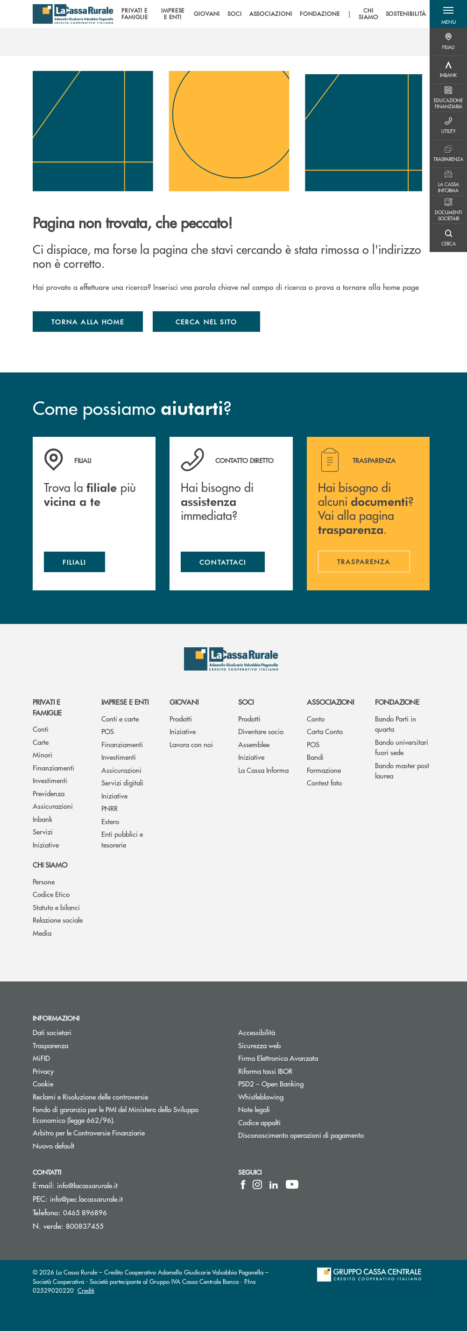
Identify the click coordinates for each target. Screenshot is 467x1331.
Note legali (289, 1109)
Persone (44, 881)
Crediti (86, 1290)
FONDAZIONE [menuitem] (320, 14)
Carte (41, 742)
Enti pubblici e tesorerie (122, 839)
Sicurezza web (294, 1045)
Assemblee (253, 744)
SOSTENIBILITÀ (406, 14)
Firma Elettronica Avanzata (313, 1058)
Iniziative (46, 844)
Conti (41, 729)
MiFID (76, 1058)
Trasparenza (50, 1045)
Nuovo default (89, 1145)
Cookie (43, 1083)
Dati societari (52, 1032)
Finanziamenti (53, 767)
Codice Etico (51, 894)
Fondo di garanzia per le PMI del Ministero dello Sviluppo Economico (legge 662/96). (115, 1114)
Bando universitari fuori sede (401, 747)
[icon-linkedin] (273, 1184)
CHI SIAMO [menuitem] (368, 14)
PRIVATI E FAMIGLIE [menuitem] (134, 14)
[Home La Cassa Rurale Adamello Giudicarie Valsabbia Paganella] (73, 14)
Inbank (42, 819)
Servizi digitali (122, 782)
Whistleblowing (296, 1096)
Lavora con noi (191, 744)
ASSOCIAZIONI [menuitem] (271, 14)
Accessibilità (292, 1032)
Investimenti (50, 780)
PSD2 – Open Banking (306, 1083)
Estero (110, 821)
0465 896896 (85, 1212)
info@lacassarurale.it (87, 1185)
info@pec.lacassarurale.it (86, 1199)
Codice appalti (259, 1122)
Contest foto (324, 782)
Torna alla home (87, 321)
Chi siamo (50, 864)
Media (42, 933)
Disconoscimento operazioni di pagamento (334, 1135)
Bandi (315, 757)
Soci (246, 702)
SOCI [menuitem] (234, 14)
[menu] (271, 14)
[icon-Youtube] (292, 1184)
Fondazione (397, 702)
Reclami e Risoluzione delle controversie (126, 1096)
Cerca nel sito (206, 321)
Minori (42, 754)
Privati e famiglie (47, 707)
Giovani (184, 702)
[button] (448, 14)
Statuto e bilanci (56, 907)
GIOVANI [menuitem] (207, 14)
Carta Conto (325, 731)
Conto (316, 718)
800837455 (85, 1226)
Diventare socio (260, 731)
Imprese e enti (125, 702)
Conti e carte (120, 718)
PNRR (109, 808)
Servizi (43, 831)
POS (107, 731)
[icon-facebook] (243, 1184)
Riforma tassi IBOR (300, 1071)
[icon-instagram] (257, 1184)
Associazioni (330, 702)
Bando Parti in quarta (395, 724)
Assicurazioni (53, 806)
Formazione (324, 770)
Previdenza (48, 793)
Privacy (43, 1071)
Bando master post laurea (402, 770)
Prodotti (181, 718)
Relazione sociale (58, 920)
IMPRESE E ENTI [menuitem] (173, 14)
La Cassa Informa (263, 770)
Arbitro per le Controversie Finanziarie (124, 1132)
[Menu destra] (448, 42)
